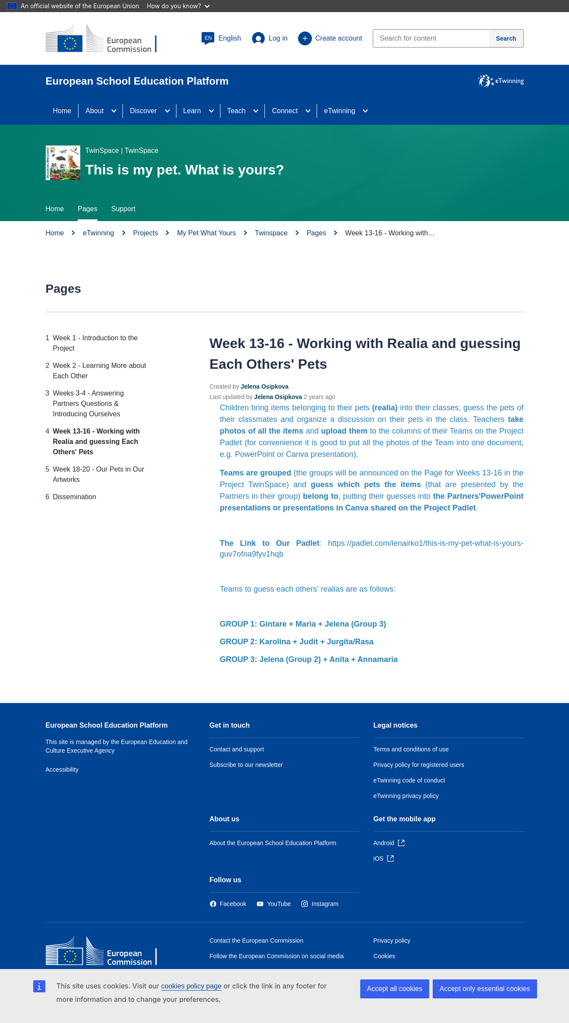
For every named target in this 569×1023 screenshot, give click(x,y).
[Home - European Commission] (108, 952)
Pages (87, 208)
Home (62, 110)
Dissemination (74, 496)
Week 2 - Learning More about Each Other (99, 371)
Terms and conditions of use (411, 749)
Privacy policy (392, 940)
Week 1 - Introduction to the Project (95, 343)
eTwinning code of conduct (409, 780)
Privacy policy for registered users (419, 764)
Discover (143, 110)
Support (123, 208)
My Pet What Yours (206, 233)
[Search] (506, 38)
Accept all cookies (394, 988)
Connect (285, 110)
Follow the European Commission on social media (277, 956)
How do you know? (178, 6)
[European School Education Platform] (108, 38)
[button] (221, 38)
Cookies (385, 956)
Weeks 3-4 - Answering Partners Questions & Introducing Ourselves (88, 404)
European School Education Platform (107, 725)
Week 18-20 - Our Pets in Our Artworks (98, 474)
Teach (236, 110)
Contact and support (237, 749)
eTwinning (339, 110)
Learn (192, 110)
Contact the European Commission (257, 940)
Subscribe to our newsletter (246, 764)
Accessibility (62, 769)
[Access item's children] (116, 111)
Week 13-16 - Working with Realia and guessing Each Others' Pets (96, 442)
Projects (145, 233)
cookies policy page (191, 986)
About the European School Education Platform (273, 842)
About (94, 110)
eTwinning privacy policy (406, 795)
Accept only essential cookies (485, 988)
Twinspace (271, 233)
